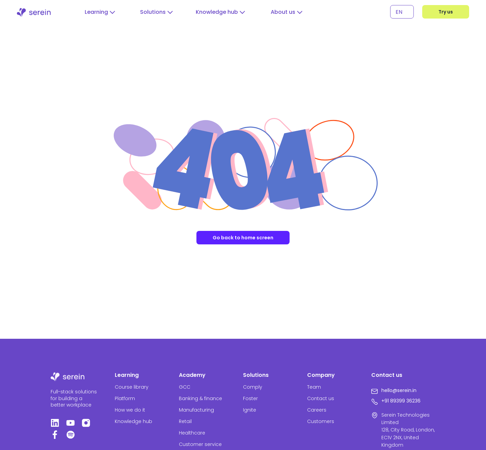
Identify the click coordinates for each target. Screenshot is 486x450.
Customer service (200, 444)
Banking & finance (200, 398)
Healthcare (192, 432)
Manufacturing (196, 410)
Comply (252, 387)
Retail (185, 421)
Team (314, 387)
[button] (100, 12)
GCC (184, 387)
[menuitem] (402, 12)
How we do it (130, 410)
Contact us (320, 398)
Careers (316, 410)
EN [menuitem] (399, 12)
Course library (131, 387)
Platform (125, 398)
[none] (402, 12)
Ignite (249, 410)
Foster (250, 398)
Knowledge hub (133, 421)
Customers (320, 421)
